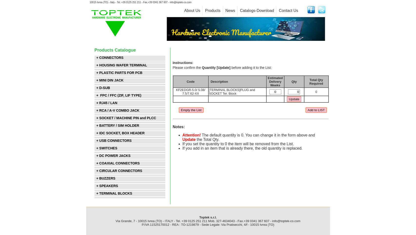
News (230, 11)
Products (213, 11)
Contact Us (288, 11)
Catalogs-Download (257, 11)
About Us (192, 11)
